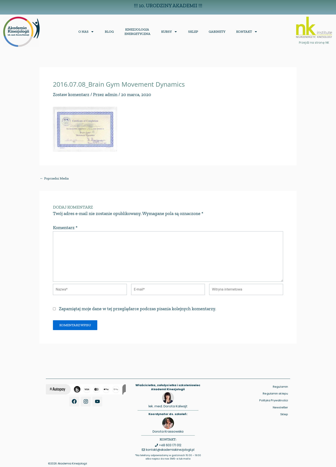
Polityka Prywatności (273, 401)
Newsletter (280, 407)
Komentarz (65, 227)
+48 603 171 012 (170, 445)
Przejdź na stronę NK (314, 42)
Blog (109, 32)
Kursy (169, 32)
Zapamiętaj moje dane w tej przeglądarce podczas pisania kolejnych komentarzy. (137, 309)
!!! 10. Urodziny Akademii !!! (168, 5)
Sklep (193, 32)
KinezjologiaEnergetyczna (137, 31)
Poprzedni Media (54, 178)
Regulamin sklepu (275, 393)
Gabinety (217, 32)
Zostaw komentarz (71, 94)
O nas (86, 32)
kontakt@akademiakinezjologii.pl (170, 450)
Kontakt (247, 32)
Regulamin (280, 387)
